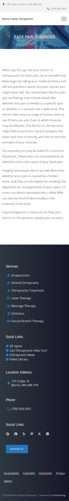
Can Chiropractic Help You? (28, 350)
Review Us (17, 449)
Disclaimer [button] (45, 473)
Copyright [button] (29, 473)
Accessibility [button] (11, 473)
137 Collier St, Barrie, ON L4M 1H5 (22, 4)
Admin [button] (8, 481)
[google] (8, 434)
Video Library (19, 359)
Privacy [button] (60, 473)
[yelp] (24, 434)
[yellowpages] (31, 434)
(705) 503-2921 (57, 8)
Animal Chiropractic (25, 283)
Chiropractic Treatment (27, 290)
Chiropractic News (22, 355)
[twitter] (39, 434)
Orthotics (17, 314)
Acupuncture (20, 275)
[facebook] (16, 434)
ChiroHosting (58, 495)
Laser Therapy (21, 298)
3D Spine (16, 346)
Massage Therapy (23, 306)
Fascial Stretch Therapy (27, 321)
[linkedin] (47, 434)
